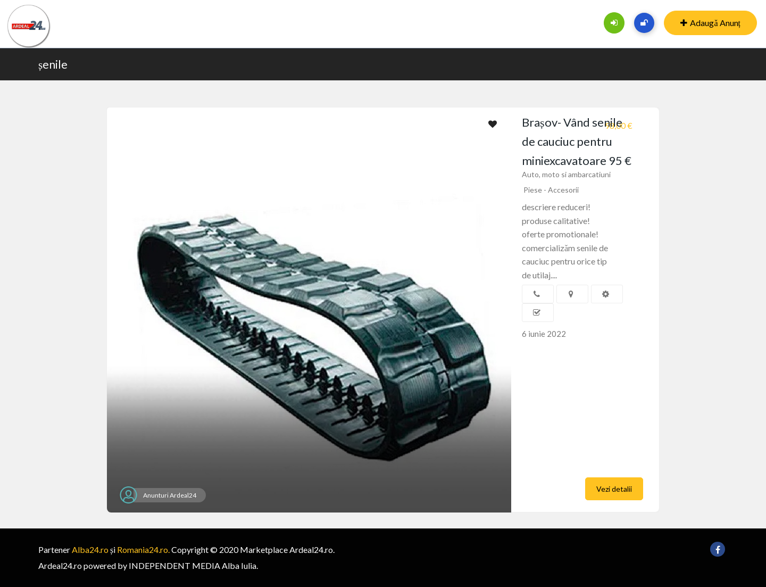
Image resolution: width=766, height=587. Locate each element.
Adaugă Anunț (710, 23)
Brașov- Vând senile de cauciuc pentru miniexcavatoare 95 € (576, 141)
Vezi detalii (614, 488)
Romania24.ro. (143, 549)
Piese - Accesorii (551, 189)
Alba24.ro (90, 549)
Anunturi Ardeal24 (169, 495)
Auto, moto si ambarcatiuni (566, 174)
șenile (53, 64)
